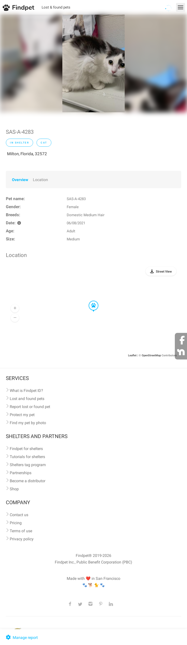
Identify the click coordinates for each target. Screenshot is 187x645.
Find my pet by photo (28, 422)
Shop (14, 489)
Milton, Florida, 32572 (27, 153)
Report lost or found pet (30, 406)
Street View (164, 271)
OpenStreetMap (151, 355)
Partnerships (20, 473)
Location (40, 179)
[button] (90, 300)
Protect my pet (22, 414)
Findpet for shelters (26, 448)
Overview (20, 179)
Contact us (19, 514)
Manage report (21, 637)
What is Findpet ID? (26, 390)
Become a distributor (27, 481)
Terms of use (21, 531)
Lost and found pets (27, 398)
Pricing (16, 523)
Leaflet (132, 355)
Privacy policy (22, 539)
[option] (93, 63)
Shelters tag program (28, 464)
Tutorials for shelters (27, 456)
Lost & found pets (56, 7)
